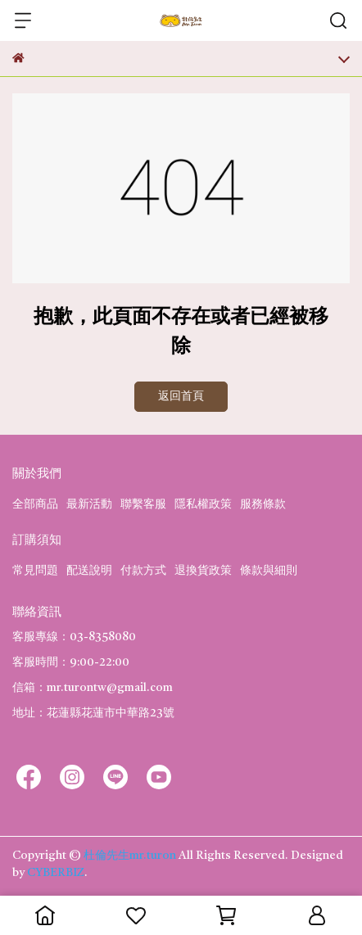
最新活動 (89, 504)
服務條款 (263, 504)
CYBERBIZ (55, 873)
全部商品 (35, 504)
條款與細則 (268, 570)
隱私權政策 (203, 504)
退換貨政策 (203, 570)
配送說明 (89, 570)
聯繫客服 (143, 504)
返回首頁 (181, 396)
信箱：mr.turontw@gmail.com (92, 687)
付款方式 (143, 570)
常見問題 (35, 570)
